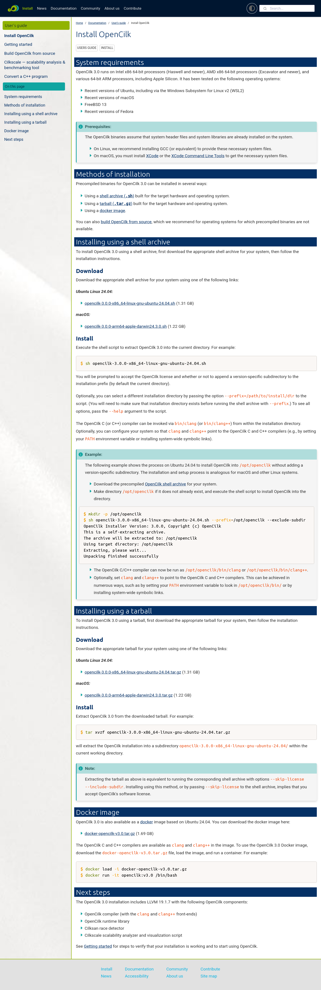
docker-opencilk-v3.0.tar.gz (110, 833)
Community (90, 8)
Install (27, 8)
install (107, 48)
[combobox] (287, 8)
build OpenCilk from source (126, 221)
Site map (208, 976)
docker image (112, 210)
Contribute (132, 8)
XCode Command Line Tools (197, 155)
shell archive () (117, 195)
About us (112, 8)
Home (79, 23)
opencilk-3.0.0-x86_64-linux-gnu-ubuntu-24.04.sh (130, 303)
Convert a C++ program (26, 76)
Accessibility (136, 976)
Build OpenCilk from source (29, 53)
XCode (152, 155)
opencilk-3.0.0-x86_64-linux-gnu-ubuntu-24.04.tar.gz (133, 672)
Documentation (64, 8)
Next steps (13, 139)
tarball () (116, 203)
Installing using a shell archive (30, 113)
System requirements (23, 96)
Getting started (18, 44)
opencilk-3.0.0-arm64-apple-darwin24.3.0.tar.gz (129, 695)
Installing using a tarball (25, 122)
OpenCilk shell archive (165, 484)
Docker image (16, 130)
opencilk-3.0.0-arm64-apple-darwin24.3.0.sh (126, 326)
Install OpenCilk (19, 35)
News (41, 8)
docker (146, 821)
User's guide (119, 23)
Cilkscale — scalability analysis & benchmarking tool (34, 65)
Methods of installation (24, 105)
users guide (86, 48)
